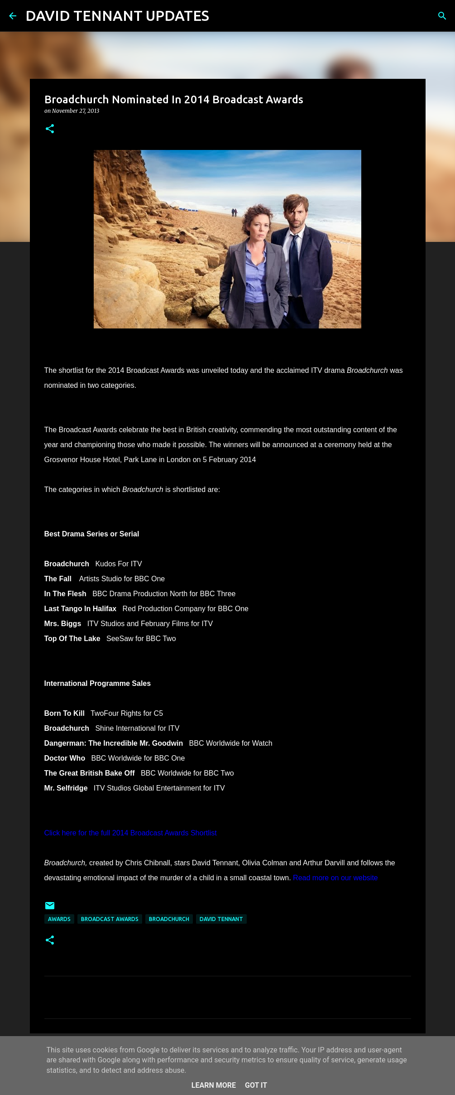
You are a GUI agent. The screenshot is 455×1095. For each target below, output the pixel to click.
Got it (256, 1085)
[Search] (221, 16)
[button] (49, 129)
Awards (59, 919)
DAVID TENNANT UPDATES (117, 15)
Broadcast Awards (110, 919)
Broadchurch (169, 919)
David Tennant (221, 919)
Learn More (214, 1085)
